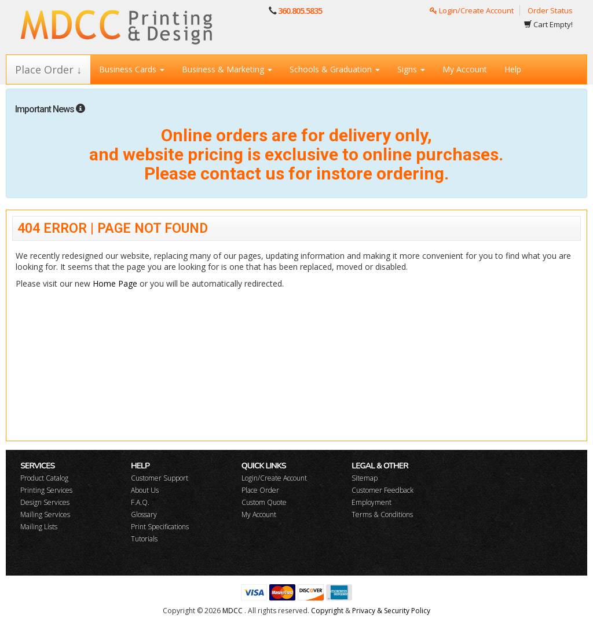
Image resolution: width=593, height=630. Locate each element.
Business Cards (131, 69)
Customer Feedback (382, 490)
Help (512, 69)
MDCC (232, 611)
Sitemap (365, 478)
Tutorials (144, 539)
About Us (145, 490)
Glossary (144, 514)
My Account (464, 69)
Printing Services (46, 490)
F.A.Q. (140, 502)
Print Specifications (160, 527)
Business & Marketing (227, 69)
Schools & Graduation (335, 69)
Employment (371, 502)
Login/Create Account (472, 10)
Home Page (115, 283)
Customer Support (159, 478)
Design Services (44, 502)
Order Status (550, 10)
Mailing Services (45, 514)
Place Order (260, 490)
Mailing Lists (38, 527)
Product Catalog (44, 478)
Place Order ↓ (48, 69)
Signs (411, 69)
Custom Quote (264, 502)
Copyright (327, 611)
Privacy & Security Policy (391, 611)
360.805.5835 (300, 10)
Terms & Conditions (382, 514)
